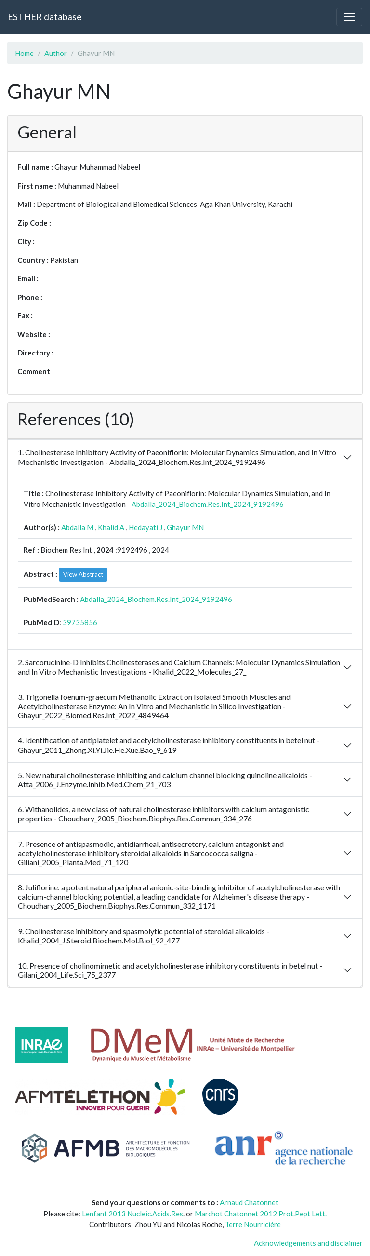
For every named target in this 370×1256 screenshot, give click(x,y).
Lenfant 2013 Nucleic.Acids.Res (132, 1213)
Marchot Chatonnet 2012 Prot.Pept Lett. (261, 1213)
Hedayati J (145, 527)
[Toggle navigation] (349, 17)
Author (55, 53)
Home (24, 53)
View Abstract (83, 574)
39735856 (80, 622)
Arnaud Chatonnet (249, 1202)
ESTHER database (44, 16)
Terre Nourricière (253, 1224)
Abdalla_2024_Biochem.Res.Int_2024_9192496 (208, 504)
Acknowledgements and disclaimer (308, 1243)
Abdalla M (77, 527)
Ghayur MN (185, 527)
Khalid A (111, 527)
